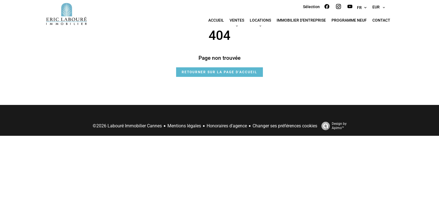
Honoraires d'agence (227, 125)
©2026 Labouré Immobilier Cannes (127, 125)
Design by (333, 126)
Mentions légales (184, 125)
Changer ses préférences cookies (285, 125)
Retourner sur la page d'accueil (219, 72)
